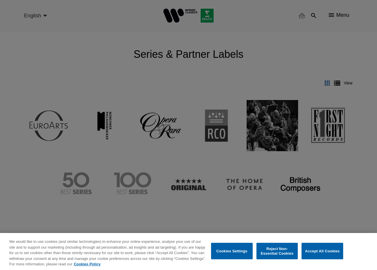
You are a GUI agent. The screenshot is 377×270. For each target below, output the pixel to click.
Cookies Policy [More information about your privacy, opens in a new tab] (87, 264)
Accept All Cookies (322, 251)
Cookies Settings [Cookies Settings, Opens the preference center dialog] (231, 251)
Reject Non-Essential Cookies (277, 251)
